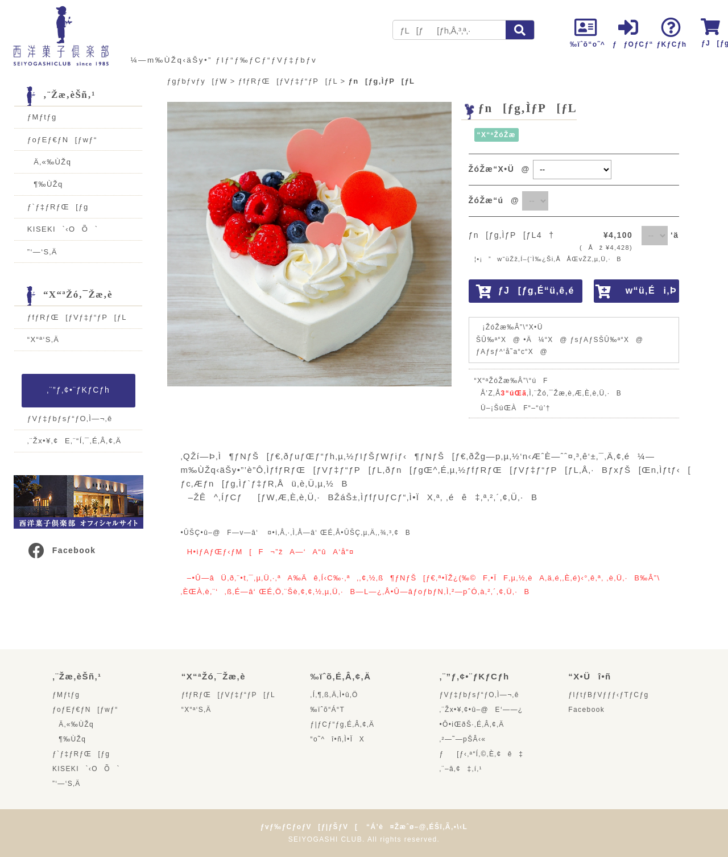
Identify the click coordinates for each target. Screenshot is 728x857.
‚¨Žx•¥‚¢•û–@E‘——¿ (481, 710)
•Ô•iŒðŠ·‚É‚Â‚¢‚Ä (471, 724)
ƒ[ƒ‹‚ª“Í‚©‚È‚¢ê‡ (481, 754)
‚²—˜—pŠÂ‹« (462, 739)
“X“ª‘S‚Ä (43, 339)
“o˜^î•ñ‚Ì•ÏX (338, 739)
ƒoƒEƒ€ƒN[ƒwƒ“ (62, 139)
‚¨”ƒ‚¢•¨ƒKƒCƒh (78, 389)
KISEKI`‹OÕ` (62, 229)
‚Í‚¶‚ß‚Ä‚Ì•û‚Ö (334, 695)
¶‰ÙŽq (45, 184)
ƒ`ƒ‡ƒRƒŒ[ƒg (58, 207)
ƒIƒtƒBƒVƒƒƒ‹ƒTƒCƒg (608, 695)
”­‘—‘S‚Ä (42, 252)
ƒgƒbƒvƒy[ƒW (197, 81)
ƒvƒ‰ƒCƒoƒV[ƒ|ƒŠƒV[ (309, 827)
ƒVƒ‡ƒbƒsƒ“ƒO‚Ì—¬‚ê (70, 418)
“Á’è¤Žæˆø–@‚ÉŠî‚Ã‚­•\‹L (417, 827)
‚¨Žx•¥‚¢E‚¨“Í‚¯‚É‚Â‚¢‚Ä (74, 440)
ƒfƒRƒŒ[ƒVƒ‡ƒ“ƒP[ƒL (77, 317)
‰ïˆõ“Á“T (328, 710)
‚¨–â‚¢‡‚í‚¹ (460, 769)
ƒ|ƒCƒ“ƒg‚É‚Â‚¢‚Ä (343, 724)
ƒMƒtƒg (42, 117)
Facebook (61, 550)
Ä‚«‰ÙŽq (49, 162)
